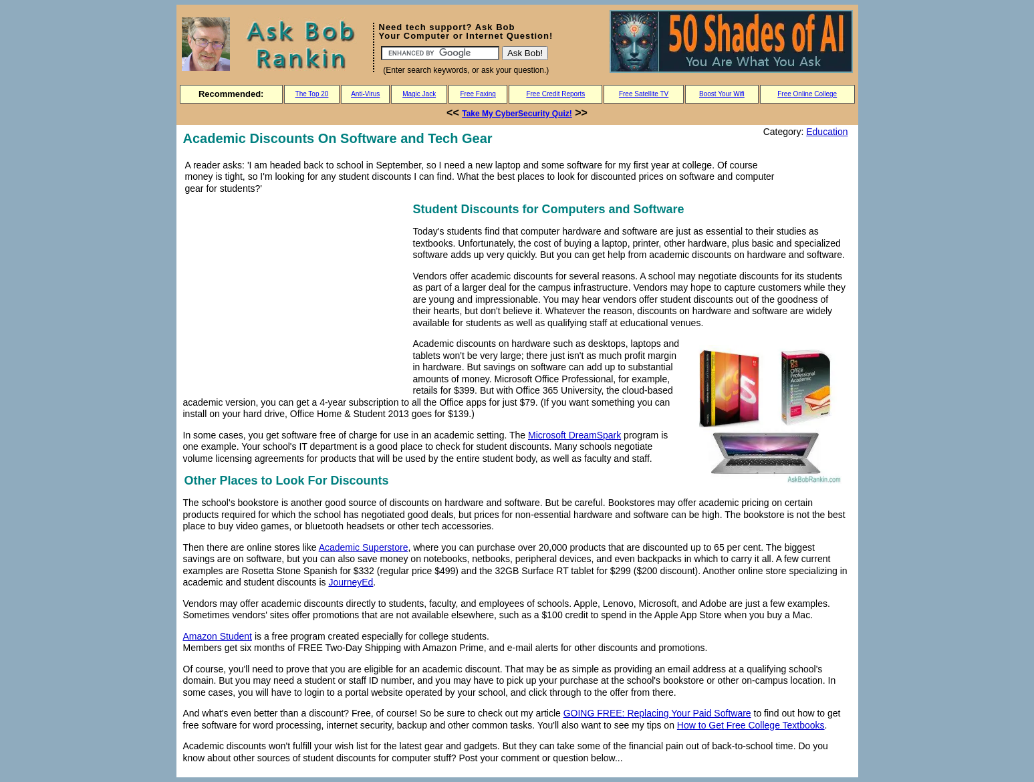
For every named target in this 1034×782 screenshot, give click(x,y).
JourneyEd (350, 582)
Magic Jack (419, 94)
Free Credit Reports (555, 94)
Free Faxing (477, 94)
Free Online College (807, 94)
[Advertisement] (295, 293)
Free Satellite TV (643, 94)
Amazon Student (218, 636)
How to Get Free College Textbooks (751, 725)
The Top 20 (312, 94)
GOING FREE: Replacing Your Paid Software (657, 713)
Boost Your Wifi (722, 94)
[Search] (440, 53)
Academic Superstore (363, 547)
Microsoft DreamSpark (574, 435)
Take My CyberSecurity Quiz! (517, 113)
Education (827, 131)
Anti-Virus (365, 94)
